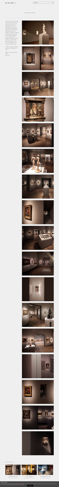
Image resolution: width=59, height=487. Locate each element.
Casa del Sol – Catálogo (31, 16)
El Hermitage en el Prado (45, 476)
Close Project (29, 16)
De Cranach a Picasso (27, 16)
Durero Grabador (29, 476)
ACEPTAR (30, 485)
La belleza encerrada (13, 476)
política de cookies (21, 484)
